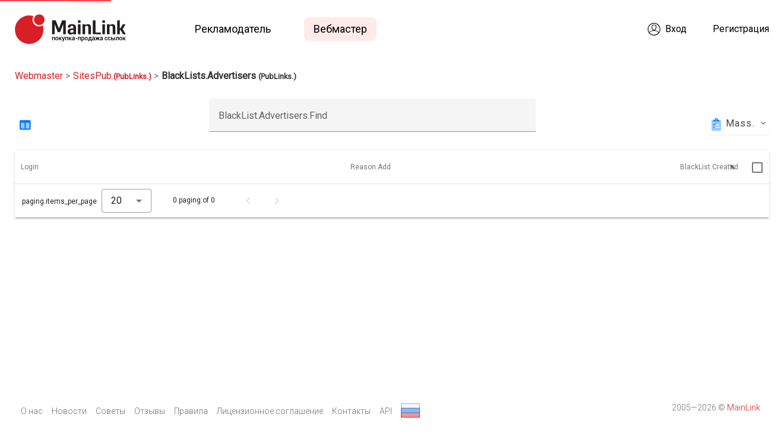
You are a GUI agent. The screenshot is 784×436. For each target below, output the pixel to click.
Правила (191, 411)
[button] (35, 167)
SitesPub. (112, 75)
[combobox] (126, 201)
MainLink (743, 407)
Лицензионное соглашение (270, 411)
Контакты (351, 411)
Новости (69, 411)
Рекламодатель (233, 29)
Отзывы (149, 411)
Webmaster (39, 75)
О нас (32, 411)
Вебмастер (340, 29)
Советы (110, 411)
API (386, 411)
